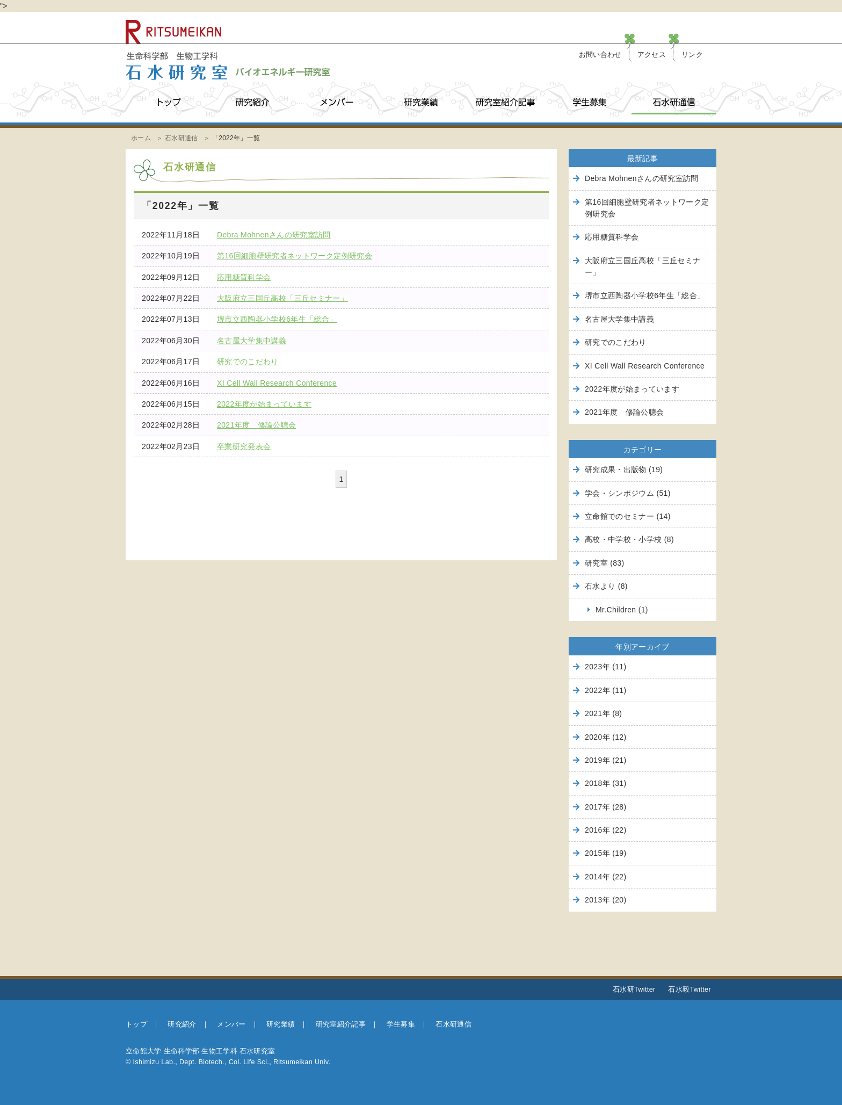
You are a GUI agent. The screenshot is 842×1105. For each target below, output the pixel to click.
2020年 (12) (605, 737)
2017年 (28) (605, 807)
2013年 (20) (605, 899)
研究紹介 (252, 102)
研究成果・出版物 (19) (624, 469)
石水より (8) (606, 586)
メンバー (336, 102)
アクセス (651, 55)
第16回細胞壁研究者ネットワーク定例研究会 (294, 255)
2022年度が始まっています (264, 404)
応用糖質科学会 (244, 277)
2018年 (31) (605, 783)
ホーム (141, 138)
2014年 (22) (605, 876)
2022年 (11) (605, 690)
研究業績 (421, 102)
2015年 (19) (605, 853)
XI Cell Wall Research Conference (277, 383)
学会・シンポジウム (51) (628, 493)
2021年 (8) (603, 713)
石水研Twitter (634, 989)
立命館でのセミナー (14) (628, 516)
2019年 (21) (605, 760)
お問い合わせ (600, 55)
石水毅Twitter (689, 989)
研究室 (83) (605, 563)
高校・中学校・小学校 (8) (629, 539)
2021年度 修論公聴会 (256, 425)
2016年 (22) (605, 830)
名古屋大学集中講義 (251, 340)
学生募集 (589, 102)
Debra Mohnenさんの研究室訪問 (274, 234)
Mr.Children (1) (622, 609)
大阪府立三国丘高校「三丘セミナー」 (282, 298)
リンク (692, 55)
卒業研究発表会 (244, 446)
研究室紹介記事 (505, 102)
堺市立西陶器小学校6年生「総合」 (277, 319)
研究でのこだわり (248, 361)
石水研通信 (674, 102)
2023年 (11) (605, 666)
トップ (168, 102)
